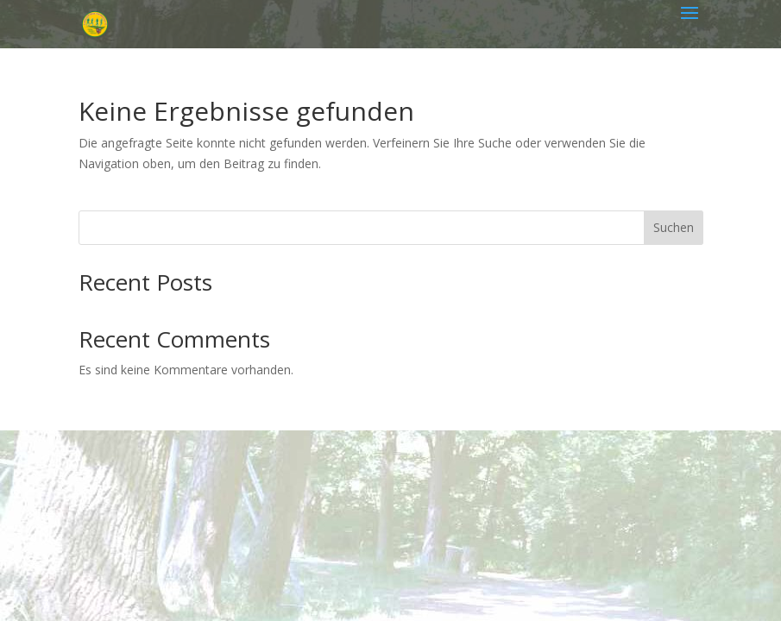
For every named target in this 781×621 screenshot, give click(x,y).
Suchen (673, 227)
